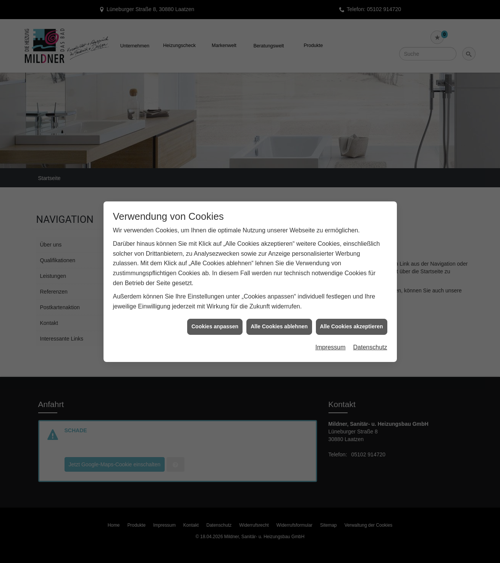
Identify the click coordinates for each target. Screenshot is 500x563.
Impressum (330, 336)
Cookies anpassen (214, 316)
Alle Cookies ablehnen (279, 316)
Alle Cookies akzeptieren (351, 316)
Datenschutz (370, 336)
